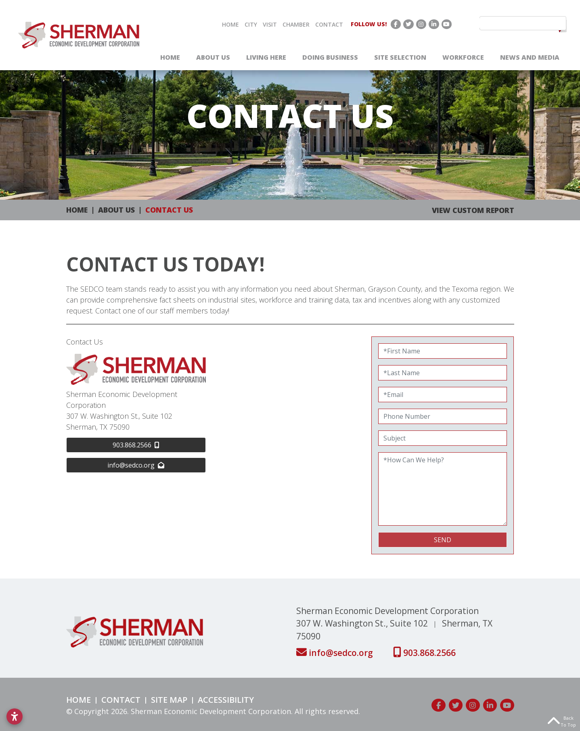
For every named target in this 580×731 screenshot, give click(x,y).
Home (230, 24)
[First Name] (442, 351)
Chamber (296, 24)
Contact (329, 24)
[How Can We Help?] (442, 489)
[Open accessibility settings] (14, 716)
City (251, 24)
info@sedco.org (335, 652)
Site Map (169, 699)
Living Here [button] (266, 57)
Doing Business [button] (330, 57)
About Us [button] (213, 57)
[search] (519, 23)
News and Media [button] (529, 57)
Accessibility (226, 699)
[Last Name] (442, 372)
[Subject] (442, 438)
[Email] (442, 394)
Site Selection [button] (400, 57)
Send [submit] (442, 539)
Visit (270, 24)
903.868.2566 (424, 652)
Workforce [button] (463, 57)
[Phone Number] (442, 416)
